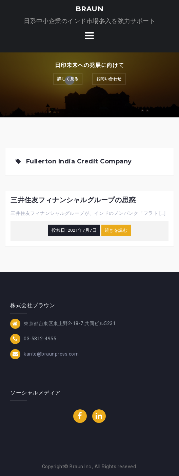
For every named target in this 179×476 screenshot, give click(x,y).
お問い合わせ (109, 78)
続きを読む (116, 230)
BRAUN (90, 9)
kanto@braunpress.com (51, 354)
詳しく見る (68, 78)
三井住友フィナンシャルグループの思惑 (73, 200)
